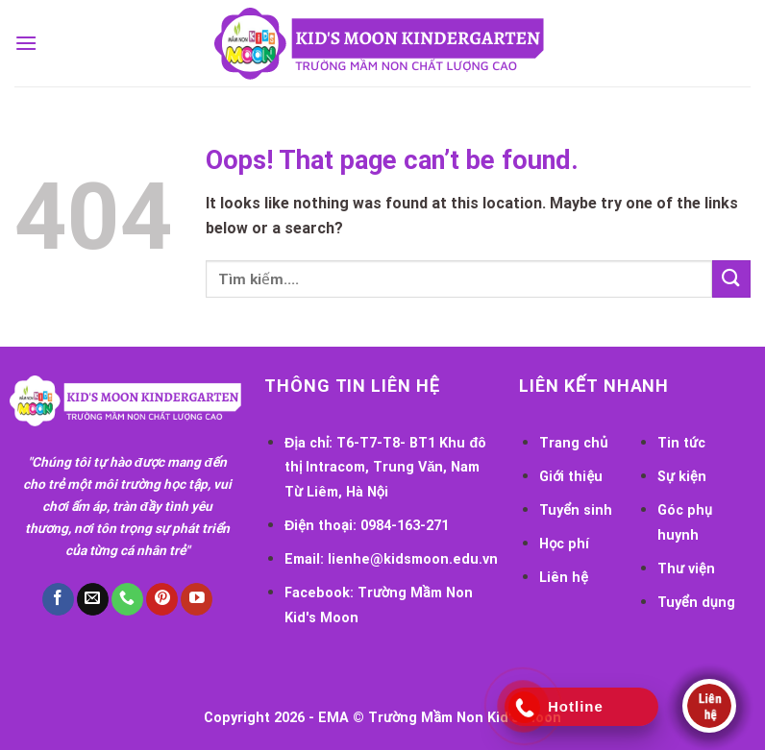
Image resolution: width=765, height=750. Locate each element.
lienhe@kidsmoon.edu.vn (413, 559)
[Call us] (127, 599)
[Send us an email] (93, 599)
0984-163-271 (404, 526)
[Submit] (731, 279)
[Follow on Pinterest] (162, 599)
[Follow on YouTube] (196, 599)
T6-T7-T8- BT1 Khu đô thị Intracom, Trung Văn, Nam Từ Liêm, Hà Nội (385, 467)
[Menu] (25, 42)
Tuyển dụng (696, 602)
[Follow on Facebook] (58, 599)
